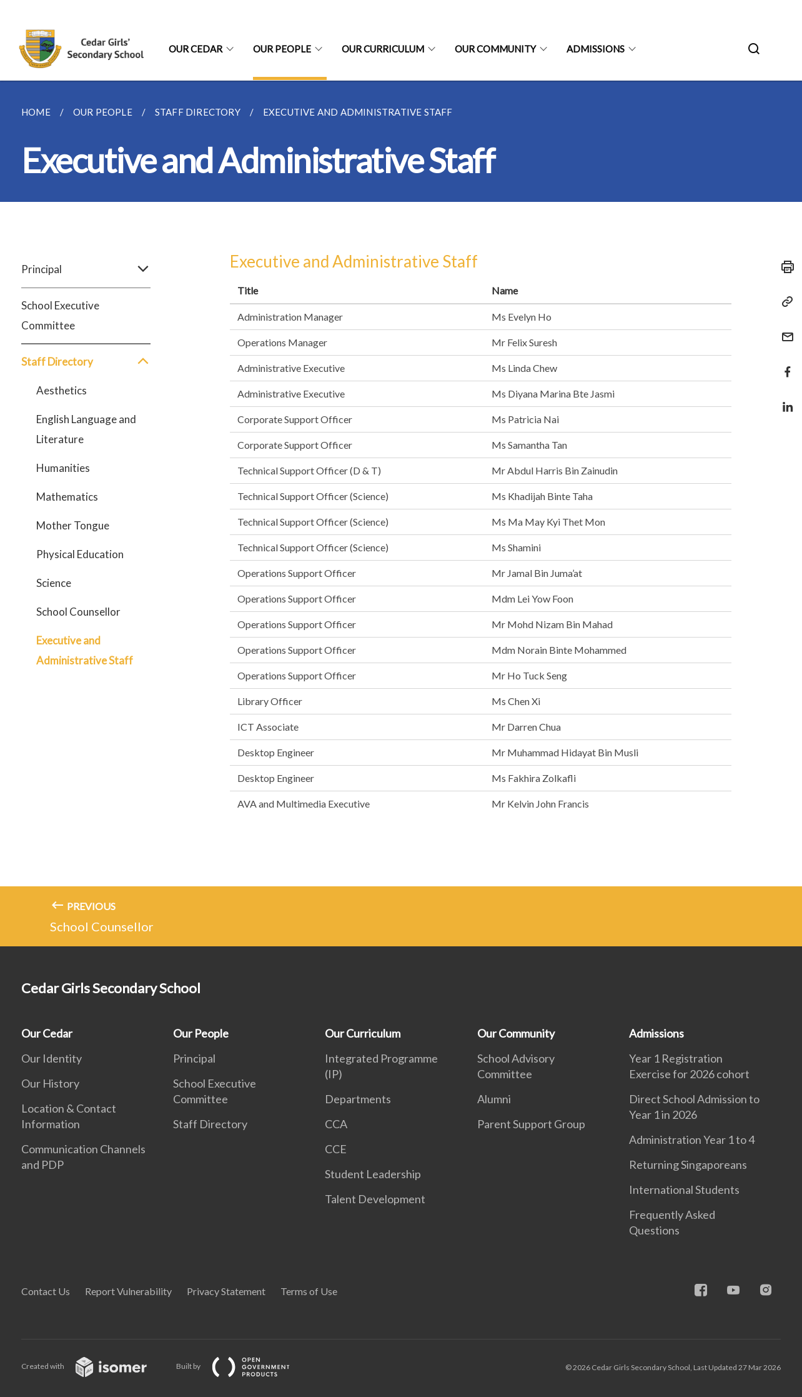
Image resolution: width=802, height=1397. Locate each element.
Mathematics (67, 496)
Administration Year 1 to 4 (692, 1139)
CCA (336, 1124)
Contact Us (45, 1291)
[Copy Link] (784, 302)
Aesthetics (61, 390)
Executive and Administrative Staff (84, 650)
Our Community (495, 48)
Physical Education (80, 554)
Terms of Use (308, 1291)
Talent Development (375, 1199)
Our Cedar (195, 48)
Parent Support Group (531, 1124)
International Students (684, 1189)
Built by (243, 1366)
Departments (358, 1099)
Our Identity (51, 1058)
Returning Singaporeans (688, 1164)
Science (53, 582)
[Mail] (784, 329)
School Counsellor (78, 611)
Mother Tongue (72, 525)
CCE (336, 1149)
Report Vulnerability (128, 1291)
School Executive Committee (60, 315)
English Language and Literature (86, 429)
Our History (50, 1083)
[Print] (784, 267)
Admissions (596, 48)
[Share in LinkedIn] (784, 399)
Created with (94, 1366)
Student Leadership (373, 1174)
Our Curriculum (383, 48)
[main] (401, 513)
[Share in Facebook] (784, 364)
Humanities (63, 467)
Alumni (494, 1099)
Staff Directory (86, 362)
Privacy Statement (226, 1291)
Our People (282, 48)
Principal (86, 269)
